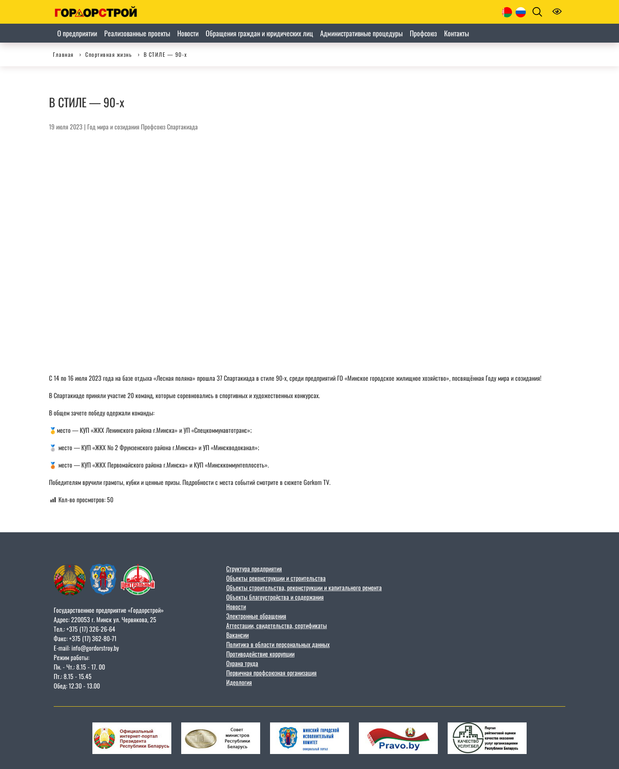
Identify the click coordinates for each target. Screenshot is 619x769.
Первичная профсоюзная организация (271, 672)
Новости (236, 606)
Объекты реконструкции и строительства (276, 578)
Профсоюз (153, 126)
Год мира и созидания (113, 126)
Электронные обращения (256, 616)
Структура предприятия (254, 568)
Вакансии (237, 635)
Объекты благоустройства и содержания (275, 597)
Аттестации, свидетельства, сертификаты (276, 625)
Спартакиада (182, 126)
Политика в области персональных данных (278, 644)
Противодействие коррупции (260, 654)
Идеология (239, 682)
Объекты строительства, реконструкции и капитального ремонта (304, 587)
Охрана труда (242, 663)
